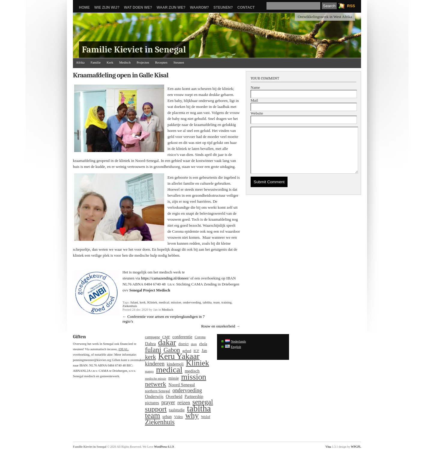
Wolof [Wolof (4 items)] (205, 417)
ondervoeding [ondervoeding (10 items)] (187, 390)
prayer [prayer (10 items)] (168, 402)
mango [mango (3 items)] (149, 371)
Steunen (178, 62)
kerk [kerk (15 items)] (150, 357)
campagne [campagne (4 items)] (152, 337)
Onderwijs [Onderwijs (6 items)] (154, 396)
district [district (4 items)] (183, 344)
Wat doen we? (138, 7)
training (227, 302)
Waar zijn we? (171, 7)
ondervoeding (192, 302)
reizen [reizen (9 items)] (183, 402)
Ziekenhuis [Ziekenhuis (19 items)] (160, 422)
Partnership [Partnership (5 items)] (194, 396)
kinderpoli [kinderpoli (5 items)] (175, 364)
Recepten (161, 62)
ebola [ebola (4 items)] (203, 344)
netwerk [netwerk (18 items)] (155, 384)
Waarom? (199, 7)
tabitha (207, 302)
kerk (143, 302)
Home (84, 7)
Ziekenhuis (129, 306)
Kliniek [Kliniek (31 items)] (197, 363)
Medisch (125, 62)
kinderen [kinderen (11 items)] (154, 363)
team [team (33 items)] (152, 415)
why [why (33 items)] (192, 415)
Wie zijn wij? (106, 7)
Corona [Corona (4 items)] (200, 337)
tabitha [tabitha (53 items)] (199, 408)
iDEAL (123, 349)
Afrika (80, 62)
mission (176, 302)
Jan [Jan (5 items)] (204, 350)
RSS (351, 6)
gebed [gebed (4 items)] (186, 351)
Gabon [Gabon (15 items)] (172, 350)
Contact (246, 7)
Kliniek (152, 302)
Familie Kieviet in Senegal (134, 49)
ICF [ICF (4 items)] (196, 351)
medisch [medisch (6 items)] (192, 371)
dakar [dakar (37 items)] (167, 342)
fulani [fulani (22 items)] (153, 349)
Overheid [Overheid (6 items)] (174, 396)
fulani (134, 302)
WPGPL (356, 446)
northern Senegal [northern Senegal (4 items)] (157, 391)
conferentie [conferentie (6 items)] (182, 336)
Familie (96, 62)
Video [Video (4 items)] (178, 417)
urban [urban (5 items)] (167, 416)
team (216, 302)
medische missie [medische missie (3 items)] (155, 378)
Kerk (110, 62)
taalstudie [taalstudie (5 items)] (177, 410)
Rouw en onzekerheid (218, 326)
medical (164, 302)
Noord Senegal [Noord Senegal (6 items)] (181, 384)
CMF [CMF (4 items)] (166, 337)
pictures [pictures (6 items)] (152, 402)
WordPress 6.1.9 (164, 446)
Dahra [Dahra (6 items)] (150, 343)
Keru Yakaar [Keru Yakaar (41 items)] (178, 356)
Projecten (143, 62)
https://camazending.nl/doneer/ (165, 278)
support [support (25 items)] (156, 409)
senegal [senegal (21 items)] (202, 402)
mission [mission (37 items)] (193, 377)
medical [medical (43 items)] (169, 369)
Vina (328, 446)
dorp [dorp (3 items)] (194, 344)
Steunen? (223, 7)
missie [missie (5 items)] (173, 378)
